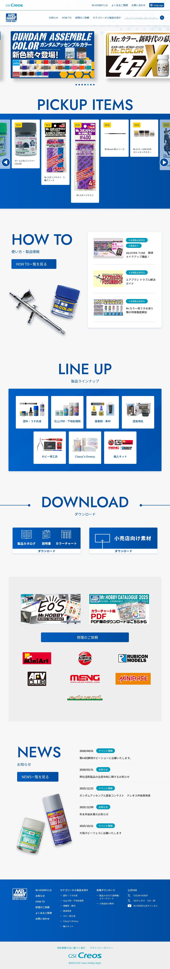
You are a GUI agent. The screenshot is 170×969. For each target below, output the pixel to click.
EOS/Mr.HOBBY (141, 895)
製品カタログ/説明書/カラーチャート (109, 897)
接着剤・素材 (69, 905)
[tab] (76, 84)
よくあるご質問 (119, 5)
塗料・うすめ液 (70, 895)
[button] (5, 162)
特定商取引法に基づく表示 (71, 948)
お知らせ (53, 17)
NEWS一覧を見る (35, 776)
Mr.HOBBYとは (100, 5)
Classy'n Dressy (70, 921)
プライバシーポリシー (101, 948)
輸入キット (68, 926)
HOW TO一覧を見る (31, 263)
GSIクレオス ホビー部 (144, 900)
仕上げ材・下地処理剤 (73, 900)
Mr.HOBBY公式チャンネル (146, 905)
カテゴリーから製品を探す (74, 890)
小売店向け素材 (106, 903)
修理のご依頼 (82, 17)
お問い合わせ (138, 5)
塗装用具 (67, 910)
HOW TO (66, 17)
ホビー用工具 (69, 915)
